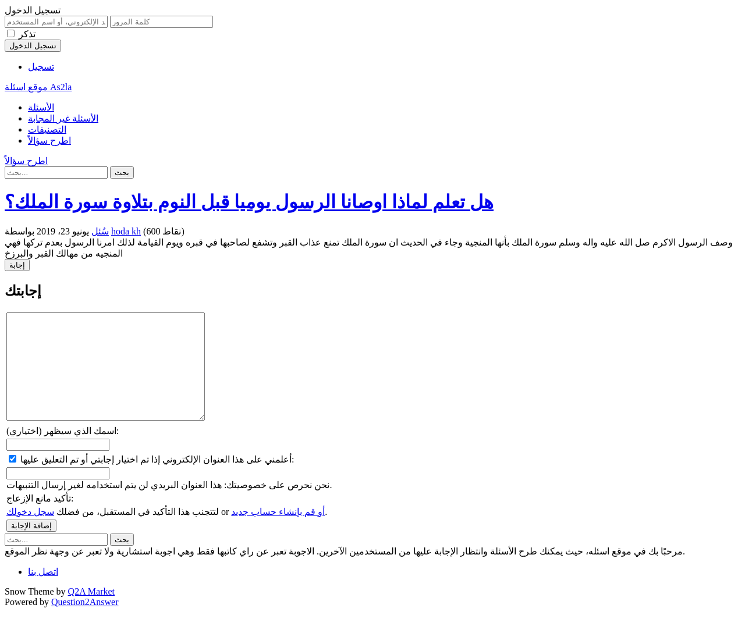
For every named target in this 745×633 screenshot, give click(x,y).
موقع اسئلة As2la (38, 87)
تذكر (27, 34)
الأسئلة (41, 107)
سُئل (100, 231)
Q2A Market (91, 612)
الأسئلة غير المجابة (63, 118)
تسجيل (41, 67)
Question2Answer (85, 623)
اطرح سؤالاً (49, 140)
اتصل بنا (43, 593)
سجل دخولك (30, 533)
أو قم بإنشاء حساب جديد (278, 533)
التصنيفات (47, 129)
